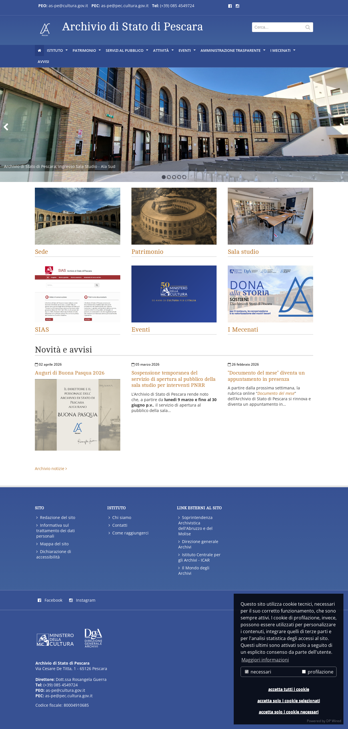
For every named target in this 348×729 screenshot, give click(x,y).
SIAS (42, 329)
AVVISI (43, 61)
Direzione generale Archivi (198, 544)
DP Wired (333, 720)
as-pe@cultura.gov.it (65, 690)
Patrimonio (147, 251)
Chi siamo (120, 517)
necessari (258, 672)
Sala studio (243, 251)
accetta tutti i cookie (288, 689)
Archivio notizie (51, 468)
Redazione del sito (55, 517)
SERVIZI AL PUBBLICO (127, 52)
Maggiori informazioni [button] (265, 660)
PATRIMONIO (87, 52)
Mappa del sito (52, 543)
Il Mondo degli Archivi (193, 570)
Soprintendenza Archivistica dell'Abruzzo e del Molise (195, 525)
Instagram (82, 600)
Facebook (50, 600)
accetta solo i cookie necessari (289, 711)
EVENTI (188, 52)
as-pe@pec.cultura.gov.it (69, 695)
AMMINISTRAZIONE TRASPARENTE (233, 52)
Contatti (118, 525)
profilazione (317, 672)
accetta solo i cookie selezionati (288, 700)
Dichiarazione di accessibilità (53, 554)
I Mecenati (283, 52)
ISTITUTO (58, 52)
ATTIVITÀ (164, 52)
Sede (41, 251)
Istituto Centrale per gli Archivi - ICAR (199, 557)
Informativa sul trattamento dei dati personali (55, 530)
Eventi (140, 329)
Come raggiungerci (129, 533)
